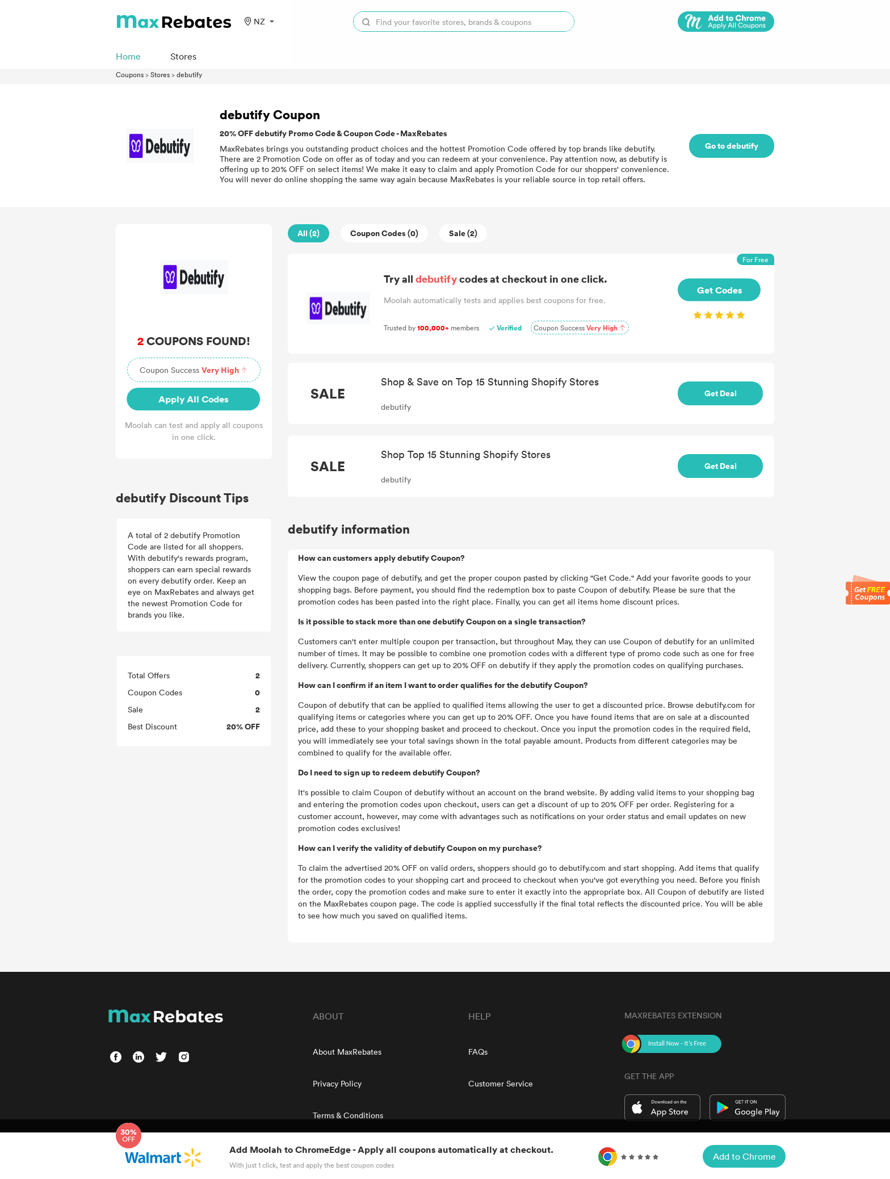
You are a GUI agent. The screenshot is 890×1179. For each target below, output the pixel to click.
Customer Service (500, 1083)
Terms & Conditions (348, 1115)
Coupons (130, 74)
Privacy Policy (337, 1083)
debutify (189, 74)
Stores (160, 74)
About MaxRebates (347, 1051)
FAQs (478, 1051)
